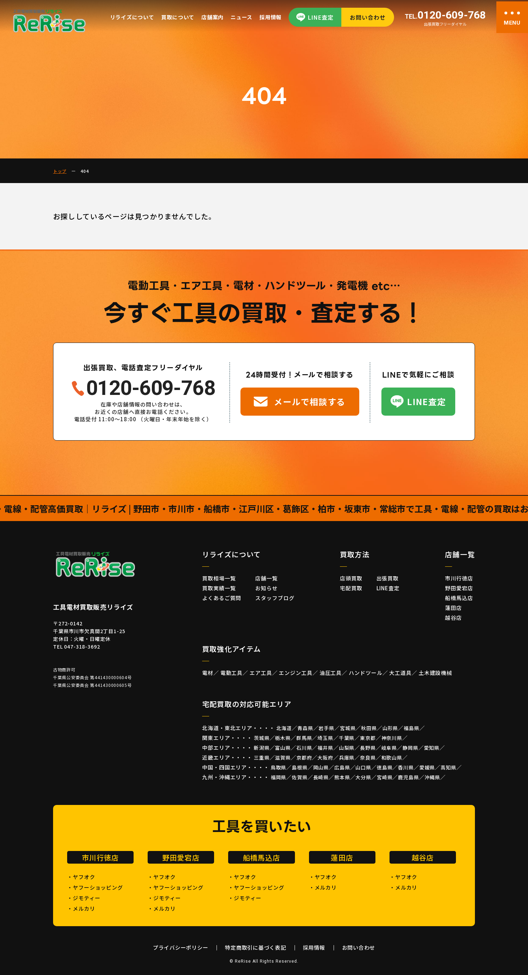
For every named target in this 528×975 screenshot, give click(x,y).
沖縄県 (432, 777)
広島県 (342, 767)
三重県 (262, 757)
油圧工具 (331, 672)
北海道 (284, 728)
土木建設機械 (435, 672)
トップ (59, 171)
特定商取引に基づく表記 (255, 947)
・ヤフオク (81, 876)
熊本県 (342, 777)
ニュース (241, 17)
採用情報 (270, 17)
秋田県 (369, 728)
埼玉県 (325, 737)
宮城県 (348, 728)
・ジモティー (83, 898)
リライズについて (132, 17)
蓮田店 (453, 607)
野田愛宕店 (459, 588)
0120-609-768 (445, 15)
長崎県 (321, 777)
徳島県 (385, 767)
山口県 (363, 767)
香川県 (406, 767)
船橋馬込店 (459, 598)
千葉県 (347, 737)
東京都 (368, 737)
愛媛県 (427, 767)
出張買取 (387, 578)
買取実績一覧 (219, 588)
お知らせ (266, 588)
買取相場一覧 (219, 578)
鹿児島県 (408, 777)
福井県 (325, 747)
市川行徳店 (459, 578)
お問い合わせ (368, 17)
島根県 (300, 767)
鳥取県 (278, 767)
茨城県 (262, 737)
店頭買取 (351, 578)
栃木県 (283, 737)
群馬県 (304, 737)
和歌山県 (391, 757)
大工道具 (400, 672)
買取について (178, 17)
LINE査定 (321, 17)
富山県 (283, 747)
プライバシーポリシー (180, 947)
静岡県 (410, 747)
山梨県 (347, 747)
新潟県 (262, 747)
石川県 (304, 747)
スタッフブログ (274, 598)
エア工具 (261, 672)
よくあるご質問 (221, 598)
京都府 (304, 757)
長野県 (368, 747)
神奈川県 (391, 737)
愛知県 (432, 747)
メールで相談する (310, 401)
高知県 (448, 767)
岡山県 (321, 767)
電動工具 (231, 672)
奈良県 (368, 757)
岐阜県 (389, 747)
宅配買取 (351, 588)
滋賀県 (283, 757)
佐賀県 (300, 777)
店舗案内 (212, 17)
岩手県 (326, 728)
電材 (207, 672)
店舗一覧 (266, 578)
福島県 (411, 728)
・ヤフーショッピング (95, 887)
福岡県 (278, 777)
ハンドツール (365, 672)
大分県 (363, 777)
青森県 (305, 728)
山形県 (390, 728)
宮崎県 (385, 777)
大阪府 (325, 757)
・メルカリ (81, 908)
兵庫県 (347, 757)
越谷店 (453, 617)
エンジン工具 (295, 672)
